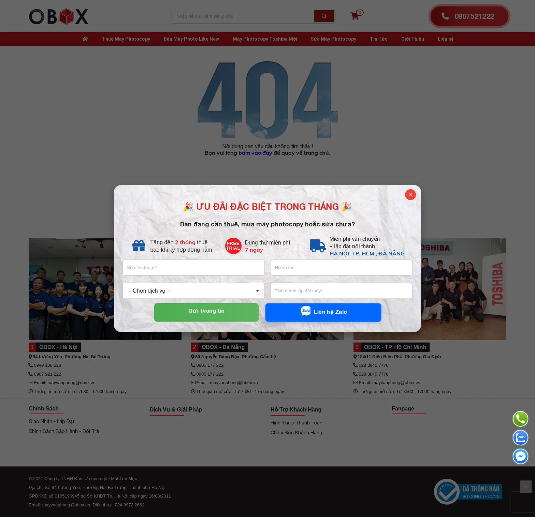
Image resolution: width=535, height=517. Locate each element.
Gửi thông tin (206, 310)
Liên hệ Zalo (323, 311)
